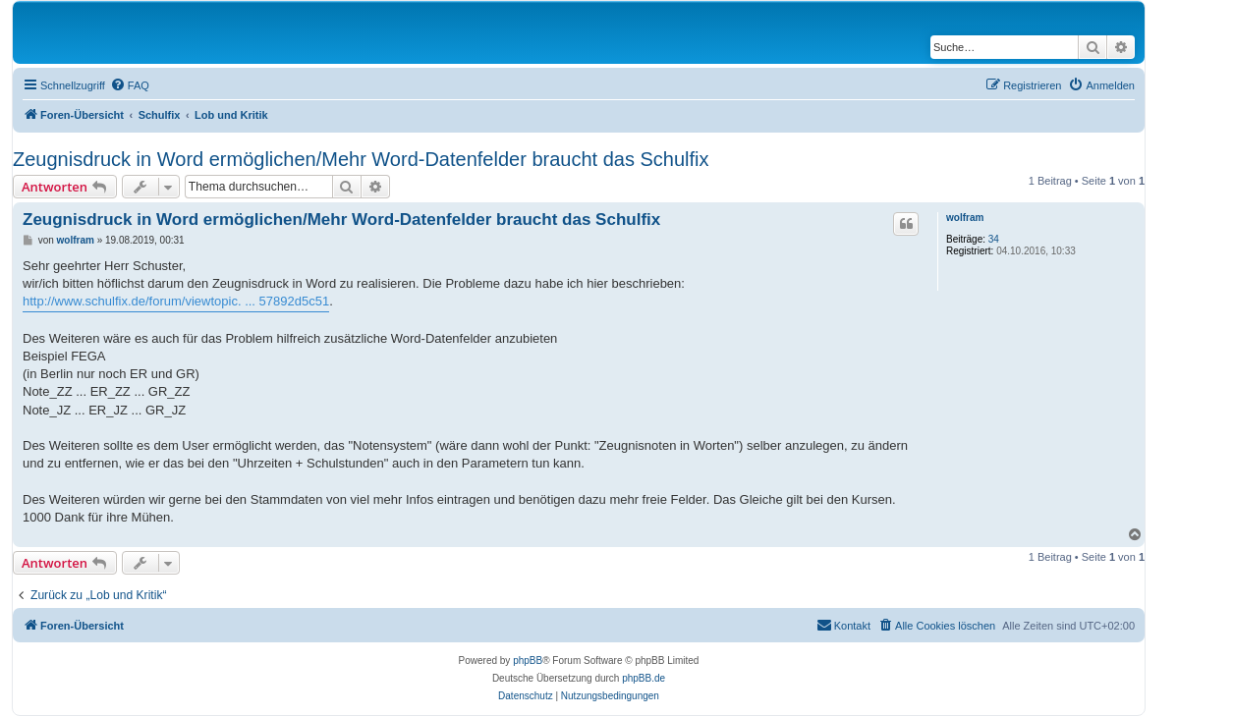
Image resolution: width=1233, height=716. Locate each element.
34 (993, 239)
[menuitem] (129, 85)
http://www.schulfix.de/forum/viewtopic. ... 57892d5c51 (176, 301)
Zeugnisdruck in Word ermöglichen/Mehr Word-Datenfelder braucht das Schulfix (360, 159)
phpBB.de (643, 678)
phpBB (527, 660)
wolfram (964, 217)
